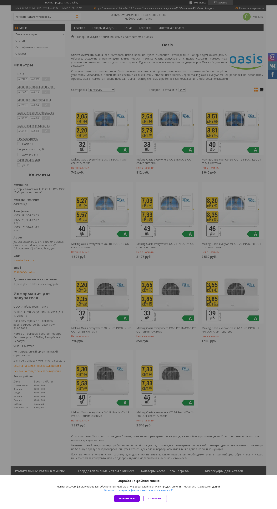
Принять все (127, 498)
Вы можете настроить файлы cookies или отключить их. (137, 490)
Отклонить (155, 498)
